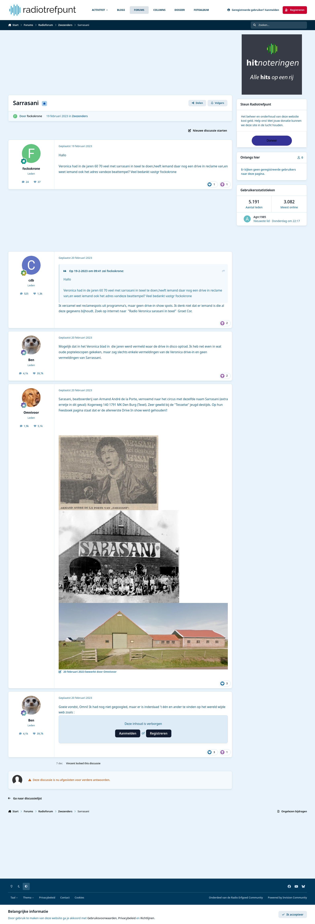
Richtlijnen (147, 918)
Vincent (70, 763)
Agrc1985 (260, 217)
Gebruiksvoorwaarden (102, 918)
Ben (31, 360)
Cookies (79, 897)
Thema (28, 897)
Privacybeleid (47, 897)
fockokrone (34, 116)
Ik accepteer (292, 914)
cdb (31, 280)
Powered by (287, 897)
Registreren (158, 733)
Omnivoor (31, 412)
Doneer (272, 140)
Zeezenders (80, 116)
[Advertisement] (120, 62)
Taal (14, 897)
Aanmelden (127, 733)
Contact (65, 897)
